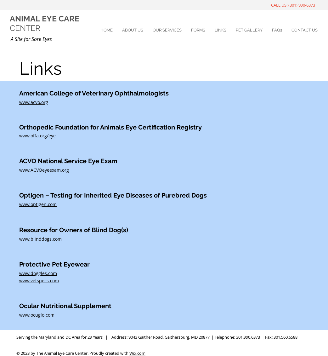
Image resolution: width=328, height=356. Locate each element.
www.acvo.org (33, 102)
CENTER (25, 28)
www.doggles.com (38, 273)
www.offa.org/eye (37, 136)
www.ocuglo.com (36, 315)
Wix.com (137, 353)
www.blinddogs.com (40, 239)
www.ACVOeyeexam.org (44, 170)
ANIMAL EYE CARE (44, 18)
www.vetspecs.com (39, 281)
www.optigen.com (38, 204)
